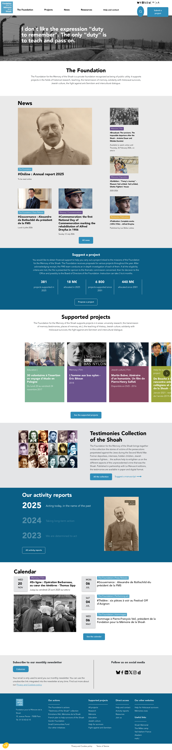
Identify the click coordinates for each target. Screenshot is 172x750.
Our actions (54, 700)
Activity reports (122, 710)
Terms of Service (102, 746)
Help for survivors (95, 724)
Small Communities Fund (58, 724)
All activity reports (34, 550)
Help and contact (111, 9)
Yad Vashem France (143, 731)
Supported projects (98, 700)
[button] (166, 373)
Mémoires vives (141, 710)
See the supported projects (86, 415)
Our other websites (144, 700)
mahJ (137, 738)
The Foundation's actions (58, 707)
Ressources (86, 10)
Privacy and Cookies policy (29, 684)
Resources (120, 714)
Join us (119, 717)
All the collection (101, 476)
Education (92, 717)
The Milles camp (141, 728)
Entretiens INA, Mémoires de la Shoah (64, 714)
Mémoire (92, 714)
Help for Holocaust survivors (146, 707)
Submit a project (158, 9)
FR (153, 2)
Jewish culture (94, 721)
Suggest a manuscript (128, 476)
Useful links (140, 717)
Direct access (122, 700)
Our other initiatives (56, 727)
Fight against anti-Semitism (99, 727)
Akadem (138, 735)
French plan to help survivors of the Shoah (66, 717)
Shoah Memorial (141, 725)
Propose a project (86, 302)
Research (92, 710)
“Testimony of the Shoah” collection (63, 710)
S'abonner (20, 669)
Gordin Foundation (56, 721)
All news (86, 240)
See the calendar (94, 636)
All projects (93, 707)
